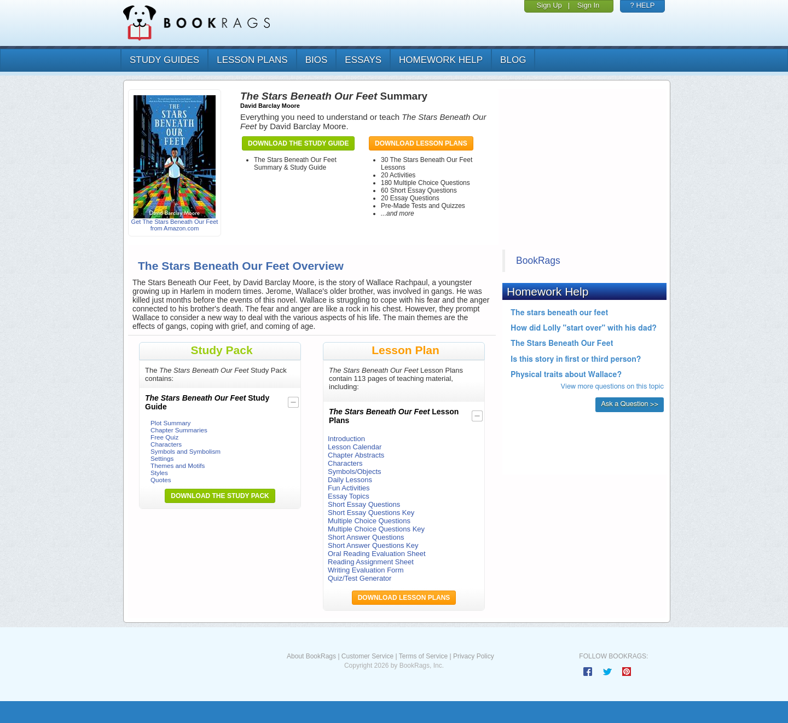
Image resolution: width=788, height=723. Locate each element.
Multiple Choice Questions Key (376, 529)
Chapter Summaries (178, 429)
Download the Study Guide (298, 143)
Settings (161, 458)
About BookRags (311, 656)
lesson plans (252, 60)
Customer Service (367, 656)
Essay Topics (348, 496)
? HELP (642, 5)
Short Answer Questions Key (373, 545)
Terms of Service (423, 656)
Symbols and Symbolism (185, 451)
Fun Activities (349, 488)
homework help (441, 60)
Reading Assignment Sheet (371, 562)
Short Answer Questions (366, 537)
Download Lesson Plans (421, 143)
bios (316, 60)
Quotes (160, 479)
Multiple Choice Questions (369, 521)
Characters (166, 444)
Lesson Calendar (354, 447)
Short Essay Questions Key (371, 512)
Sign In (588, 5)
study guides (164, 60)
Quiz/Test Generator (359, 578)
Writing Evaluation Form (365, 570)
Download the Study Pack (220, 496)
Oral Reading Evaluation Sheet (377, 554)
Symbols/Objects (354, 471)
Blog (513, 60)
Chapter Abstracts (356, 455)
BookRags (538, 260)
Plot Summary (170, 422)
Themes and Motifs (177, 465)
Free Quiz (164, 437)
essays (363, 60)
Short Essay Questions (364, 504)
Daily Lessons (350, 480)
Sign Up (549, 5)
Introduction (346, 439)
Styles (159, 472)
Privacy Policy (473, 656)
